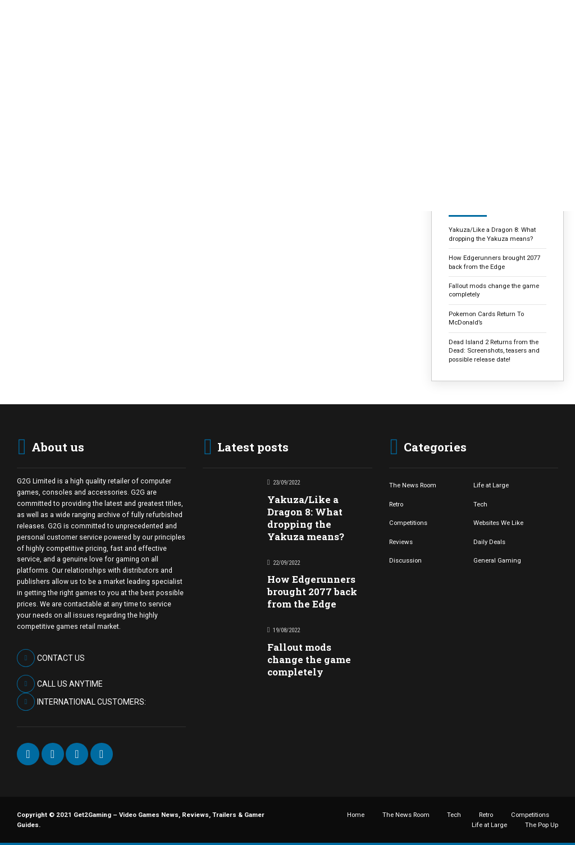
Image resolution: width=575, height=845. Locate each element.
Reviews (401, 542)
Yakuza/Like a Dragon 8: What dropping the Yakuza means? (492, 234)
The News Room (412, 485)
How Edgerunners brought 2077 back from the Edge (494, 262)
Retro (396, 504)
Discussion (405, 560)
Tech (480, 504)
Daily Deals (489, 542)
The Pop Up (541, 825)
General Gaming (497, 560)
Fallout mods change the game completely (494, 290)
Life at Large (491, 485)
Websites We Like (498, 523)
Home (355, 815)
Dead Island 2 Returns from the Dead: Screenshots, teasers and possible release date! (494, 350)
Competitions (408, 523)
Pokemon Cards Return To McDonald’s (486, 318)
